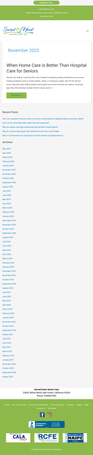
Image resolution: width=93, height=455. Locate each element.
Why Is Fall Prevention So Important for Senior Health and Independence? (32, 135)
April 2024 (6, 254)
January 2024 (8, 267)
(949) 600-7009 (46, 16)
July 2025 (6, 191)
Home (6, 405)
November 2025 (9, 174)
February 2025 (8, 212)
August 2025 (7, 187)
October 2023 (8, 280)
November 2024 (9, 225)
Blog (87, 405)
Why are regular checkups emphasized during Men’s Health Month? (30, 127)
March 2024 (7, 258)
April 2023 (6, 305)
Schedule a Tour (46, 3)
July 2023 (6, 292)
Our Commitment (19, 405)
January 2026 (8, 165)
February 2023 (8, 313)
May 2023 (6, 301)
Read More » (16, 96)
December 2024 (9, 220)
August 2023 (7, 288)
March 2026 (7, 157)
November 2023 (9, 275)
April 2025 (6, 204)
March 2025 (7, 208)
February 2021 (8, 356)
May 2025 (6, 199)
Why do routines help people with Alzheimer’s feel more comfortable (30, 131)
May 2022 (6, 347)
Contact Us (41, 408)
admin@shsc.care (46, 9)
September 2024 (9, 233)
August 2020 (7, 377)
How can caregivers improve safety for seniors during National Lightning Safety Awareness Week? (43, 119)
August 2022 (7, 334)
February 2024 (8, 263)
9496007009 (50, 395)
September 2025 (9, 182)
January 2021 (8, 360)
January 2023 (8, 318)
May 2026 (6, 149)
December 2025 (9, 170)
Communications (57, 405)
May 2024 (6, 250)
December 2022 (9, 322)
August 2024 (7, 237)
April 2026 (6, 153)
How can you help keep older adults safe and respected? (25, 123)
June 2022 (6, 343)
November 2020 (9, 364)
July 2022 (6, 339)
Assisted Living (53, 449)
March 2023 (7, 309)
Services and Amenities (38, 405)
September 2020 (9, 372)
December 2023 (9, 271)
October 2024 (8, 229)
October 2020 (8, 368)
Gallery (79, 405)
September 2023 (9, 284)
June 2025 (6, 195)
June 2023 (6, 296)
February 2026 (8, 161)
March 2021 (7, 351)
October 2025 (8, 178)
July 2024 (6, 242)
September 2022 (9, 330)
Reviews (70, 405)
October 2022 (8, 326)
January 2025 (8, 216)
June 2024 (6, 246)
